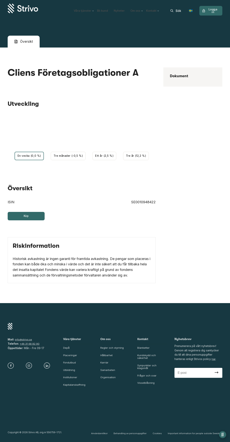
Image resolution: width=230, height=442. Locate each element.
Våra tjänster (82, 8)
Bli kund (101, 8)
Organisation (108, 379)
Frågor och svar (147, 377)
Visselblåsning (146, 385)
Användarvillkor (101, 434)
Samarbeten (108, 371)
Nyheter (119, 8)
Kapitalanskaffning (74, 386)
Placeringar (70, 356)
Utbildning (69, 371)
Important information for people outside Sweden (194, 434)
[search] (176, 8)
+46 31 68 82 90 (30, 344)
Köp (26, 216)
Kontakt (154, 8)
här (213, 360)
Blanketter (143, 348)
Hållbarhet (106, 356)
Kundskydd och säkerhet (147, 358)
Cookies (158, 434)
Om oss (137, 8)
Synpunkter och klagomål (147, 368)
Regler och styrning (112, 348)
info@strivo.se (24, 340)
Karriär (104, 364)
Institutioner (70, 379)
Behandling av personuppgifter (131, 434)
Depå (66, 348)
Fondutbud (70, 364)
